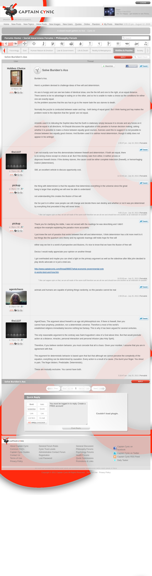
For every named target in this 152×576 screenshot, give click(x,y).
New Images (55, 24)
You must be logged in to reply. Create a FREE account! (68, 413)
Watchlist (119, 24)
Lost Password (45, 458)
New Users (68, 24)
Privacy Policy (16, 461)
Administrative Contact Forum (52, 452)
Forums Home (13, 38)
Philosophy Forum (66, 38)
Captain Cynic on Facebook (125, 448)
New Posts (16, 24)
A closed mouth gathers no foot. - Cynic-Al (76, 31)
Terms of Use (92, 472)
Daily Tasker (122, 460)
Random (96, 24)
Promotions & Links (84, 461)
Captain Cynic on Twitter (128, 453)
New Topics (29, 24)
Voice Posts (41, 24)
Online (87, 24)
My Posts (107, 24)
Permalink (143, 143)
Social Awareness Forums (38, 38)
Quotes (78, 24)
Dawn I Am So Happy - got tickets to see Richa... (133, 12)
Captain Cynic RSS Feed (128, 457)
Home (6, 24)
